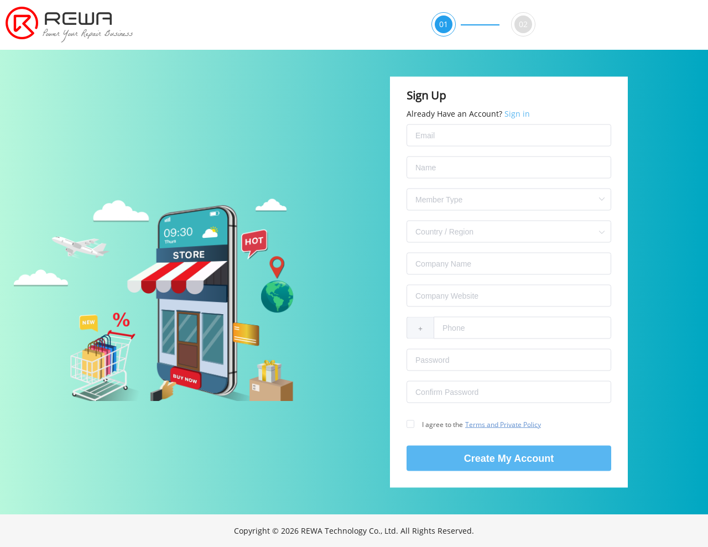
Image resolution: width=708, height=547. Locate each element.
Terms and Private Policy (503, 424)
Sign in (517, 113)
